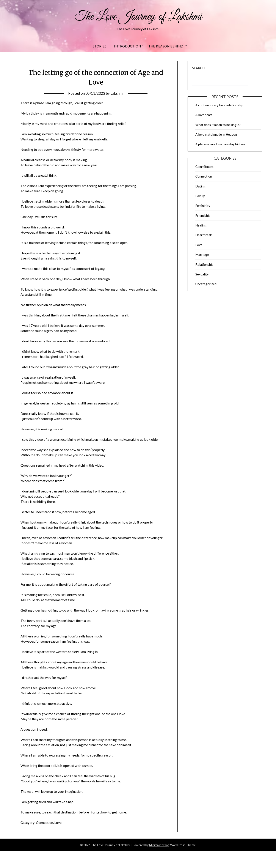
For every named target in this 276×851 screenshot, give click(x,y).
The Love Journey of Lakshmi (138, 17)
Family (200, 196)
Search (198, 68)
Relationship (204, 264)
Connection (44, 822)
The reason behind (165, 46)
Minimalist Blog (159, 845)
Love (57, 822)
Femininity (202, 206)
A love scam (203, 115)
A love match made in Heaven (216, 134)
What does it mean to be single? (218, 125)
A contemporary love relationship (219, 105)
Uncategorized (205, 284)
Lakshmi (117, 93)
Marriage (202, 254)
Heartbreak (203, 235)
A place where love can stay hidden (220, 144)
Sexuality (202, 274)
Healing (201, 225)
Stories (100, 46)
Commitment (204, 166)
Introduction (127, 46)
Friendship (202, 215)
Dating (200, 186)
